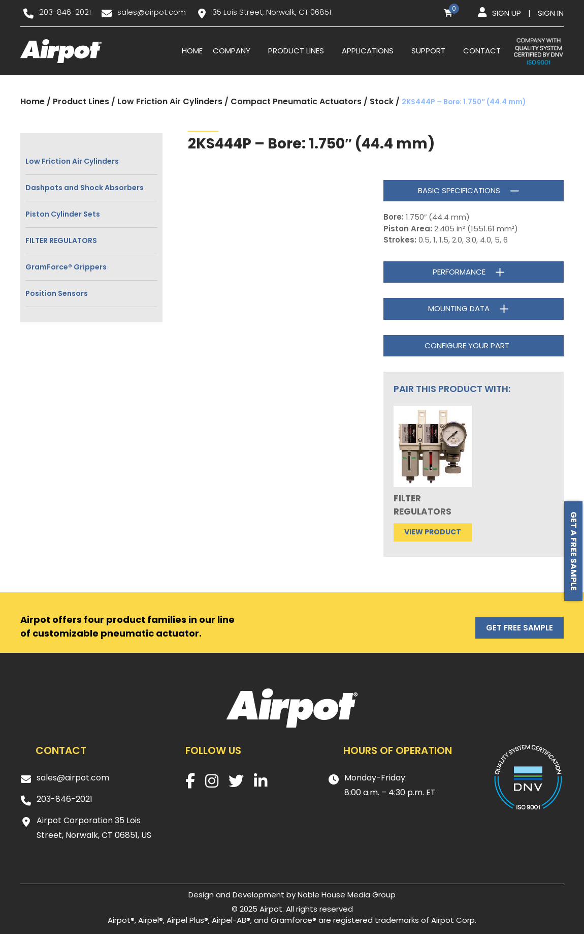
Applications (368, 50)
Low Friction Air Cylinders (169, 101)
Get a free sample (573, 551)
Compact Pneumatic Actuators (296, 101)
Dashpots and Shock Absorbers (84, 188)
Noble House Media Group (347, 894)
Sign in (551, 13)
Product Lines (296, 50)
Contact (482, 50)
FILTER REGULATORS (61, 240)
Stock (382, 101)
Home (192, 50)
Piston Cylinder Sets (62, 214)
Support (428, 50)
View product (432, 532)
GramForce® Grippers (66, 267)
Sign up (506, 13)
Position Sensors (56, 293)
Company (231, 50)
